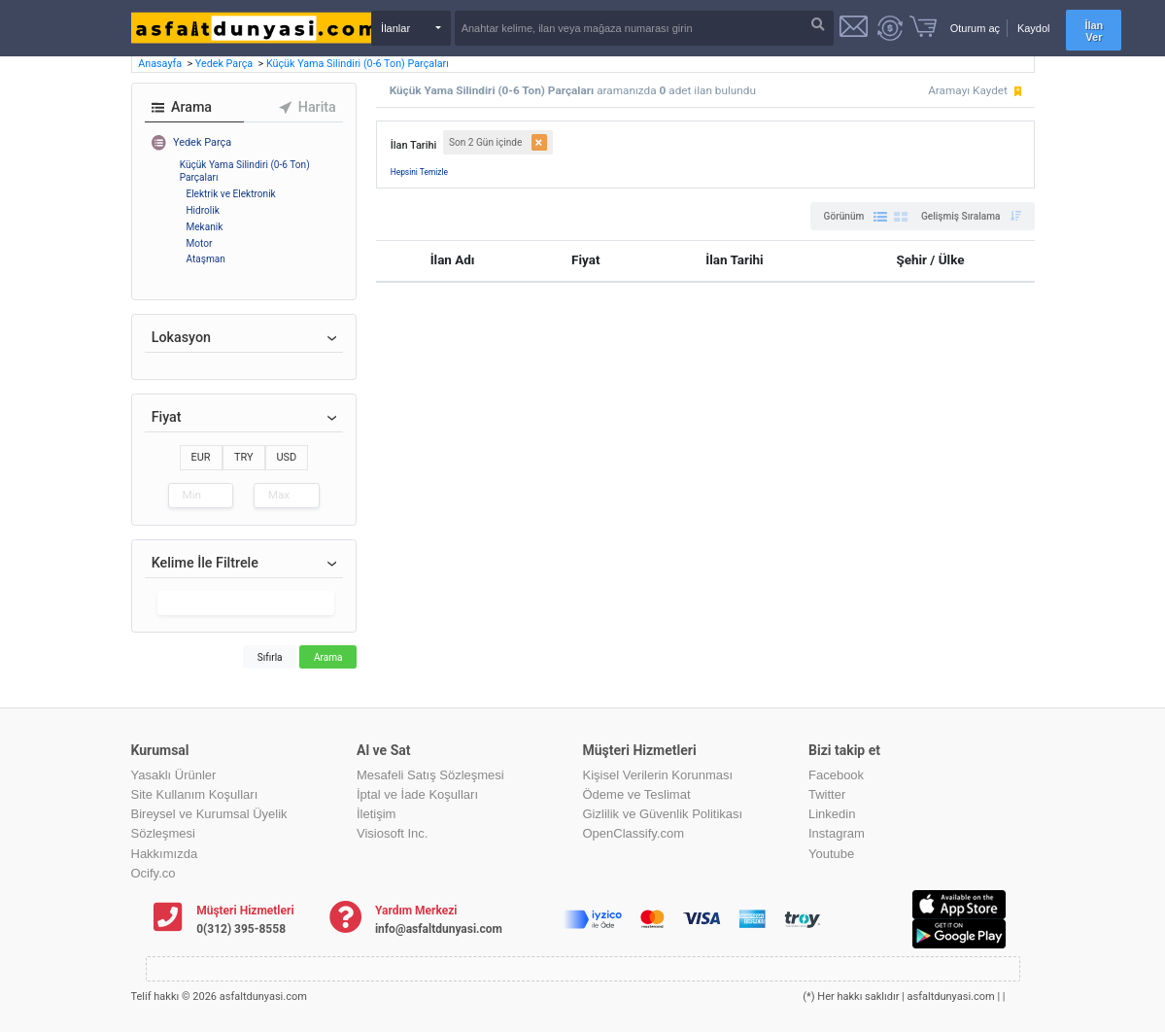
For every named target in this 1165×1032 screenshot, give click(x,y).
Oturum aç (975, 28)
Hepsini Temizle (419, 172)
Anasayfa (161, 63)
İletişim (376, 814)
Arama (328, 657)
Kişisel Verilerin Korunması (658, 775)
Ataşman (205, 259)
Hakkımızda (164, 853)
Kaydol (1033, 28)
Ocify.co (153, 873)
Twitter (826, 794)
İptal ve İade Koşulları (417, 794)
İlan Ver (1093, 31)
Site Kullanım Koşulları (194, 794)
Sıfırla (270, 657)
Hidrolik (202, 210)
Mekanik (204, 227)
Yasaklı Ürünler (174, 775)
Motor (199, 243)
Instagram (836, 833)
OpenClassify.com (634, 833)
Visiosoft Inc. (392, 833)
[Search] (644, 28)
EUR (201, 457)
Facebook (836, 775)
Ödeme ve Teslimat (637, 794)
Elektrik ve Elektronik (230, 194)
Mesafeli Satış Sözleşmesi (430, 775)
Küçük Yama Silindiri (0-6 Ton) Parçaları (357, 63)
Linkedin (831, 814)
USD (287, 457)
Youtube (831, 853)
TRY (244, 457)
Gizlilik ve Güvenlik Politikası (663, 814)
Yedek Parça (225, 63)
